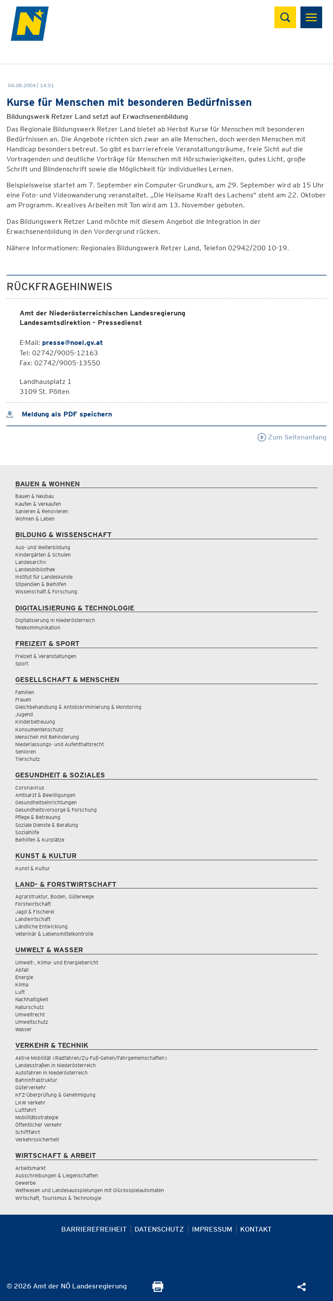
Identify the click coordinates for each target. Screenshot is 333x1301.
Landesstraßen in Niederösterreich (55, 1065)
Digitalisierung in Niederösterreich (55, 620)
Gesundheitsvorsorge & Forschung (56, 809)
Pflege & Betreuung (37, 817)
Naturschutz (29, 1007)
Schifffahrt (27, 1132)
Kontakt (256, 1229)
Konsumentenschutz (39, 729)
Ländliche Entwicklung (41, 926)
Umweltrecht (30, 1014)
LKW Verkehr (30, 1102)
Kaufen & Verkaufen (38, 504)
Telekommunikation (37, 627)
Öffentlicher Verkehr (38, 1124)
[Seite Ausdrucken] (157, 1289)
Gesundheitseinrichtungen (46, 802)
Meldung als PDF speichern (59, 414)
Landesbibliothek (35, 569)
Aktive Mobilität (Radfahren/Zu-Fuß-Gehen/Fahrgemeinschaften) (91, 1058)
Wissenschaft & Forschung (46, 591)
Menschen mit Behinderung (47, 737)
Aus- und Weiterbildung (42, 547)
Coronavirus (29, 787)
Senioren (25, 751)
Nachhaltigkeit (31, 999)
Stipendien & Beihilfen (40, 584)
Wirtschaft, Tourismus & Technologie (58, 1198)
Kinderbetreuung (35, 721)
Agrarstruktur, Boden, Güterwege (54, 896)
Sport (21, 663)
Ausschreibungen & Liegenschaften (56, 1175)
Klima (21, 984)
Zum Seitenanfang (291, 437)
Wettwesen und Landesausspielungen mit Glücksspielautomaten (89, 1190)
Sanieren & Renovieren (41, 511)
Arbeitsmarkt (30, 1168)
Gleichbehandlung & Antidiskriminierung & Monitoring (78, 707)
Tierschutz (27, 759)
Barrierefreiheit (94, 1229)
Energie (24, 977)
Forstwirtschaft (33, 904)
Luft (20, 992)
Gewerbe (25, 1183)
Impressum (212, 1229)
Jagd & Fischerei (34, 911)
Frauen (23, 699)
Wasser (23, 1029)
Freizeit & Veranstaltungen (45, 656)
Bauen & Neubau (34, 496)
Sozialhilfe (27, 832)
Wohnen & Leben (35, 518)
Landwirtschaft (32, 919)
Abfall (22, 970)
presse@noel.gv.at (72, 342)
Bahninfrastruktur (36, 1080)
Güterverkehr (30, 1087)
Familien (24, 692)
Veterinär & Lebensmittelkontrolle (54, 934)
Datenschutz (159, 1229)
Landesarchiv (30, 562)
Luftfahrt (25, 1110)
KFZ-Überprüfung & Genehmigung (55, 1094)
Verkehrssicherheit (37, 1139)
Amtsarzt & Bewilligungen (45, 795)
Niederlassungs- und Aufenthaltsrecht (59, 744)
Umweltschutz (31, 1022)
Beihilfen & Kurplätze (39, 839)
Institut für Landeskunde (44, 576)
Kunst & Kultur (32, 868)
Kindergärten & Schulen (43, 554)
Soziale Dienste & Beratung (46, 825)
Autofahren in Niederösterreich (51, 1072)
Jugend (24, 714)
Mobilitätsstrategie (36, 1117)
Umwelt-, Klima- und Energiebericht (56, 962)
